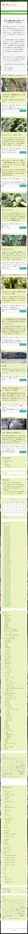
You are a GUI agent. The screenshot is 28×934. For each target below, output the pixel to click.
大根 (6, 732)
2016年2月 (6, 576)
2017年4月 (6, 551)
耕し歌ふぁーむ (9, 4)
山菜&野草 (7, 647)
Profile (6, 462)
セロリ (6, 665)
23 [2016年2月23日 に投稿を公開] (7, 512)
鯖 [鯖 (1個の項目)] (18, 776)
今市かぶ (8, 720)
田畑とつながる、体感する (10, 634)
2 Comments (15, 307)
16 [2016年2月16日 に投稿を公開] (7, 509)
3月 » (7, 517)
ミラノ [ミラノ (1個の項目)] (15, 905)
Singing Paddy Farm (8, 460)
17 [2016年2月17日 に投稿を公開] (10, 509)
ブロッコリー (8, 730)
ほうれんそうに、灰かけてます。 (12, 135)
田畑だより (20, 105)
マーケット (7, 633)
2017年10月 (6, 540)
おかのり (7, 704)
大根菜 (7, 737)
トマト (6, 675)
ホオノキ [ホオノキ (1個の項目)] (6, 905)
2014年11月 (6, 602)
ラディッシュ (8, 668)
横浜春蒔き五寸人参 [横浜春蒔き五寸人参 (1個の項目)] (18, 911)
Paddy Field (7, 822)
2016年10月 (6, 561)
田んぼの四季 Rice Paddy (10, 855)
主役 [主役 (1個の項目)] (10, 907)
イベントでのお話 (8, 338)
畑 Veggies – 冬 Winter (10, 864)
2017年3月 (6, 552)
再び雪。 (5, 366)
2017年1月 (6, 556)
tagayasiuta (6, 105)
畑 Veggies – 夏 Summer (10, 860)
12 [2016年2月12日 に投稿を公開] (17, 507)
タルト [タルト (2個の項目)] (16, 760)
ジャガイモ (7, 672)
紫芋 (6, 739)
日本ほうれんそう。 (8, 249)
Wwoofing (7, 464)
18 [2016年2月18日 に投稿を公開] (14, 509)
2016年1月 (6, 577)
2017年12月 (6, 536)
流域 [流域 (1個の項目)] (5, 913)
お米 (6, 617)
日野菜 (7, 714)
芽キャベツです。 (7, 210)
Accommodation (8, 466)
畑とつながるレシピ (20, 264)
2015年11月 (6, 581)
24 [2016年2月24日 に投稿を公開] (10, 512)
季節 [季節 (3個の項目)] (17, 768)
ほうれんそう (10, 266)
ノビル (7, 649)
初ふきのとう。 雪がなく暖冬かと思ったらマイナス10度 (13, 292)
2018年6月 (6, 528)
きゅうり (7, 674)
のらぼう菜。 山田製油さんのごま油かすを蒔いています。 (13, 96)
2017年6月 (6, 547)
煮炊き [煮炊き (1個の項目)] (16, 913)
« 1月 (3, 517)
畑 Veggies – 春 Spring (10, 857)
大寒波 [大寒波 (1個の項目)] (8, 909)
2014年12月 (6, 600)
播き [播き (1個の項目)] (8, 911)
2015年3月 (6, 595)
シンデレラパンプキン (11, 709)
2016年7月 (6, 567)
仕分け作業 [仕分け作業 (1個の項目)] (13, 907)
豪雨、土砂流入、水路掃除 (9, 482)
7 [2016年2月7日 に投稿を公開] (23, 504)
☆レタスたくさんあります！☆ (10, 493)
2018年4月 (6, 531)
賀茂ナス (8, 681)
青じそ (6, 700)
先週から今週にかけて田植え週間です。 (12, 488)
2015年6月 (6, 590)
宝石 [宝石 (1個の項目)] (3, 911)
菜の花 (6, 654)
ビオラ (7, 670)
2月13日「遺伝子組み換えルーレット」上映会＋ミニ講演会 (13, 389)
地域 (6, 624)
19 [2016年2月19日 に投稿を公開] (17, 509)
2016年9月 (6, 563)
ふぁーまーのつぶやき (8, 743)
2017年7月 (6, 545)
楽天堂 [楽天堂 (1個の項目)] (13, 911)
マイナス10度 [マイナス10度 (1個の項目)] (11, 905)
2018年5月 (6, 529)
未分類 (5, 748)
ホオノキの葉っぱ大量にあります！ (11, 491)
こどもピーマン (9, 686)
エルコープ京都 (8, 70)
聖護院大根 (8, 734)
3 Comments (6, 225)
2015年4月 (6, 593)
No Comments (14, 150)
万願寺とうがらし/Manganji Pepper (13, 688)
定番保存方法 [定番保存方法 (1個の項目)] (22, 909)
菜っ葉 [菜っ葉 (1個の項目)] (18, 774)
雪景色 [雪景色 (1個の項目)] (16, 776)
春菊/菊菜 (7, 663)
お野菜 (24, 105)
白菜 (6, 722)
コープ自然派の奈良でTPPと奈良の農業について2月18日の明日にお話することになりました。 (14, 321)
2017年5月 (6, 549)
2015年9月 (6, 584)
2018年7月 (6, 526)
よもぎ (7, 652)
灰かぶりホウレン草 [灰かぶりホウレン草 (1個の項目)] (10, 913)
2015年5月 (6, 592)
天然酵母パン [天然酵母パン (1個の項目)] (12, 909)
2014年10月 (6, 604)
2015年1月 (6, 599)
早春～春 (19, 262)
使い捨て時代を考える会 (10, 64)
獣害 (6, 626)
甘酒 (6, 741)
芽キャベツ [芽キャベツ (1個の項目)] (14, 774)
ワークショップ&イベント (7, 405)
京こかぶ (8, 718)
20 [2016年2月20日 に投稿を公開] (20, 509)
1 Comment (13, 106)
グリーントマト (9, 677)
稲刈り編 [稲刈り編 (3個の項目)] (8, 774)
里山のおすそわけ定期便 (9, 629)
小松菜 (6, 659)
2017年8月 (6, 544)
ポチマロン (8, 707)
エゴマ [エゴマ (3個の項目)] (10, 760)
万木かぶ (8, 716)
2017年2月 (6, 554)
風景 (24, 376)
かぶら (6, 713)
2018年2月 (6, 533)
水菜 (6, 723)
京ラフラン (7, 658)
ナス (6, 679)
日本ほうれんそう (10, 264)
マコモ (6, 711)
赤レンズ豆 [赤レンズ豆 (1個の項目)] (7, 776)
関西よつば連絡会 (8, 67)
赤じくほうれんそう (10, 697)
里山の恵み (7, 620)
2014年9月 (6, 606)
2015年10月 (6, 583)
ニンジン (7, 656)
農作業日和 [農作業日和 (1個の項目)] (12, 776)
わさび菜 (7, 729)
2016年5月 (6, 570)
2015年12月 (6, 579)
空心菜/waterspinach (9, 693)
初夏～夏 (7, 642)
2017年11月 (6, 538)
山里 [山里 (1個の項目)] (5, 911)
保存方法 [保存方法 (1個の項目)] (17, 907)
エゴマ (6, 702)
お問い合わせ (8, 879)
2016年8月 (6, 565)
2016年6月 (6, 568)
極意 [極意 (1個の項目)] (10, 911)
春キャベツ (7, 661)
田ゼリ (7, 650)
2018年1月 (6, 535)
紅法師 (6, 725)
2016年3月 (6, 574)
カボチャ (7, 706)
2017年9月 (6, 542)
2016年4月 (6, 572)
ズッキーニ (7, 691)
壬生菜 (6, 727)
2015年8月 (6, 586)
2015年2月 (6, 597)
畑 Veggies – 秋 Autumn (10, 862)
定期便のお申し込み (9, 882)
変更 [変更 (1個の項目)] (5, 909)
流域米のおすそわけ (9, 836)
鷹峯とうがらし (9, 690)
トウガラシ (7, 684)
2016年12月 (6, 558)
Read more (23, 110)
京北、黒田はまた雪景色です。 (12, 432)
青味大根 (8, 736)
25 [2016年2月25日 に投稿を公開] (14, 512)
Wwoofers (7, 627)
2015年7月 (6, 588)
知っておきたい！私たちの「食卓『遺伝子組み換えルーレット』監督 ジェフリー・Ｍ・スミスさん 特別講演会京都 (13, 164)
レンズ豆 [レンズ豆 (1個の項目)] (19, 905)
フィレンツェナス (10, 682)
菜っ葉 (6, 666)
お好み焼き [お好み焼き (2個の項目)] (5, 758)
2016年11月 (6, 560)
